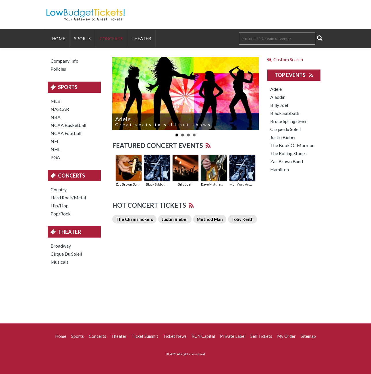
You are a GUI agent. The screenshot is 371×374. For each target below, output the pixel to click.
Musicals (59, 262)
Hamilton (279, 169)
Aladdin (277, 97)
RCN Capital (203, 336)
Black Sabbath (156, 184)
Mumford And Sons (241, 184)
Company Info (64, 60)
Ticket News (175, 336)
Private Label (233, 336)
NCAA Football (66, 133)
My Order (286, 336)
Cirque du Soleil (285, 129)
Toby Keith (242, 219)
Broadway (61, 245)
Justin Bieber (175, 219)
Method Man (210, 219)
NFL (55, 141)
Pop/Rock (61, 213)
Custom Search (285, 59)
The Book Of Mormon (292, 145)
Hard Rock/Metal (68, 197)
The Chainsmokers (134, 219)
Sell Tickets (261, 336)
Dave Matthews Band (213, 184)
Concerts (111, 38)
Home (58, 38)
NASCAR (60, 109)
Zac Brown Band (128, 184)
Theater (141, 38)
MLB (56, 101)
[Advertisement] (185, 293)
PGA (55, 157)
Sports (82, 38)
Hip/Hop (60, 205)
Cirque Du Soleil (66, 254)
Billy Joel (184, 184)
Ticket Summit (145, 336)
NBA (56, 117)
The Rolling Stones (288, 153)
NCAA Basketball (68, 125)
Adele (276, 89)
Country (59, 189)
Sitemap (308, 336)
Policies (58, 69)
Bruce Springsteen (288, 121)
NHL (55, 149)
